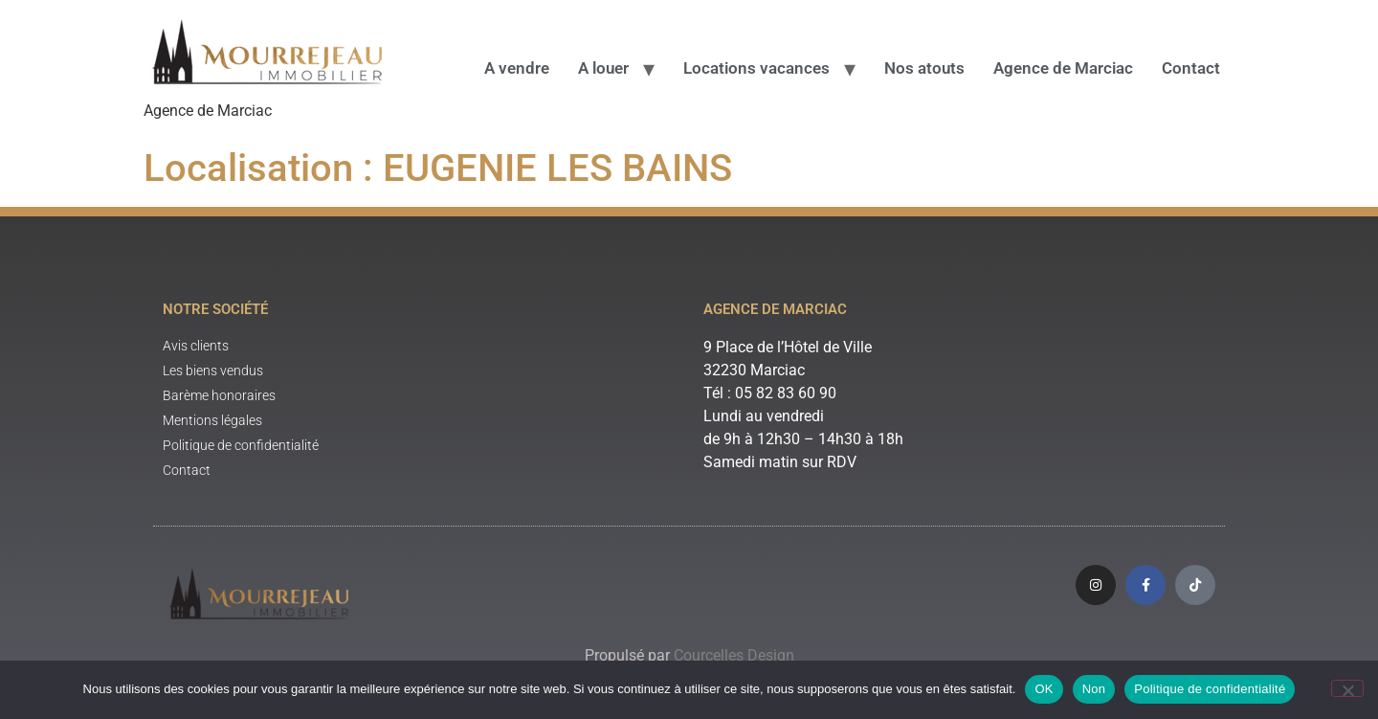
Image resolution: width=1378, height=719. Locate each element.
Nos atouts (924, 68)
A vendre (516, 68)
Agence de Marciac (1063, 68)
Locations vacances (756, 68)
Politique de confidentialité (1209, 689)
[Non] (1347, 688)
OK (1043, 689)
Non (1094, 689)
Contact (1191, 68)
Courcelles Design (734, 655)
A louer (603, 68)
